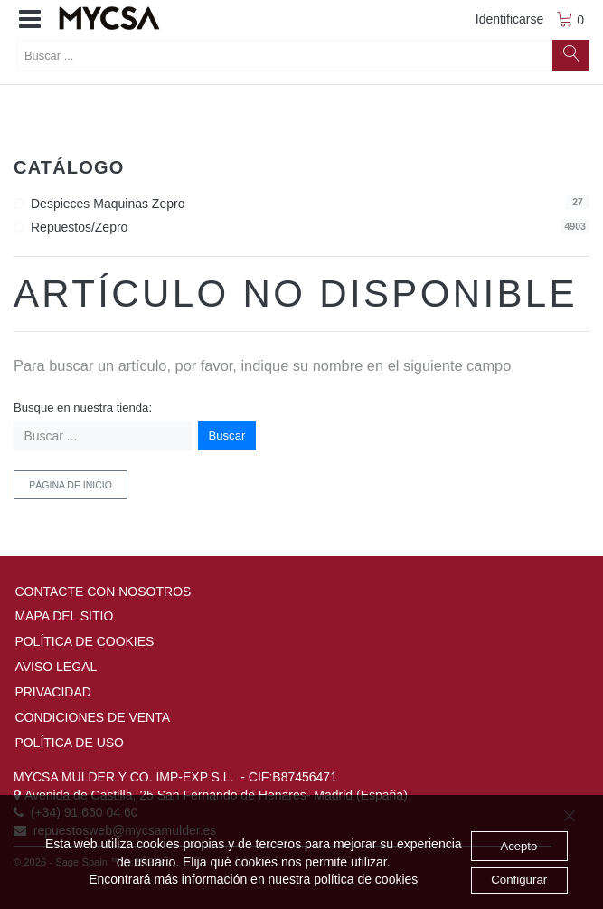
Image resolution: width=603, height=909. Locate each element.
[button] (30, 20)
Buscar (227, 435)
